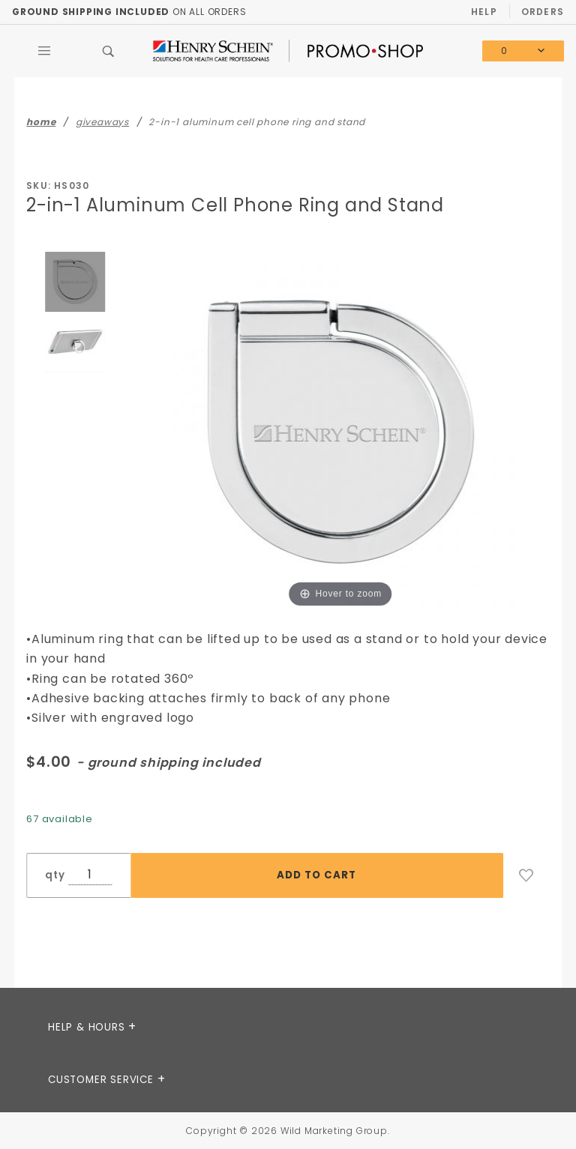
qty (54, 875)
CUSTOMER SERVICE (103, 1080)
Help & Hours (88, 1027)
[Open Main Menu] (44, 51)
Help (484, 11)
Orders (542, 11)
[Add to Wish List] (526, 875)
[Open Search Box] (108, 51)
